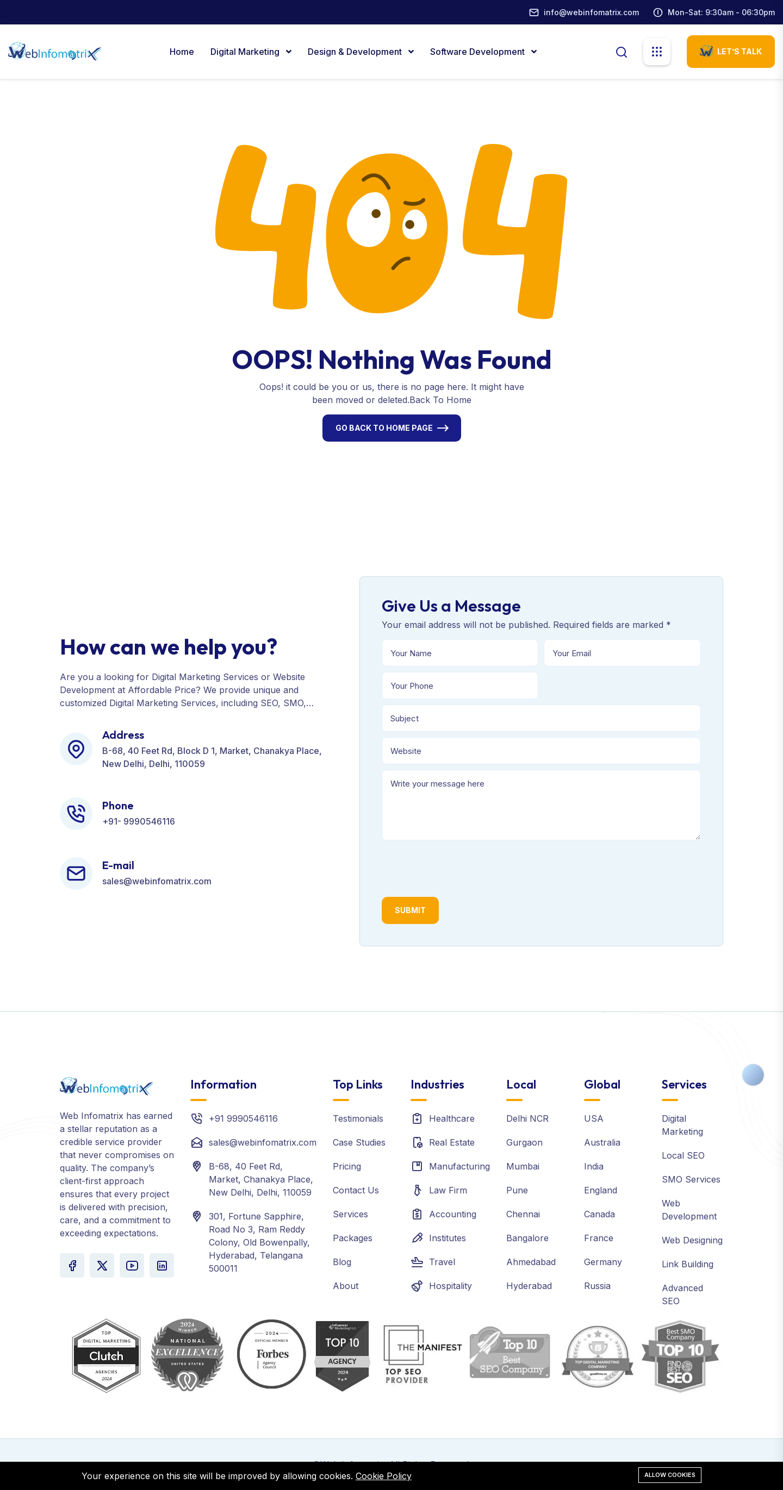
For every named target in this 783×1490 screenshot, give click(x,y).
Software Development (478, 51)
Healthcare (452, 1118)
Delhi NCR (527, 1118)
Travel (442, 1261)
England (600, 1190)
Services (350, 1214)
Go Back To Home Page (384, 427)
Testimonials (358, 1118)
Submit (410, 910)
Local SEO (683, 1155)
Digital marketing (246, 51)
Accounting (452, 1214)
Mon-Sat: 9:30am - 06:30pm (721, 12)
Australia (602, 1142)
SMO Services (691, 1179)
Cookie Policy (384, 1475)
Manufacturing (459, 1166)
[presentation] (464, 867)
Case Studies (359, 1142)
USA (594, 1118)
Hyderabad (529, 1285)
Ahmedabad (531, 1261)
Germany (603, 1261)
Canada (599, 1214)
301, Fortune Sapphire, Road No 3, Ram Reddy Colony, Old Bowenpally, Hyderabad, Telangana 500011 (259, 1242)
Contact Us (356, 1190)
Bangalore (527, 1238)
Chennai (523, 1214)
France (598, 1238)
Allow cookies (669, 1475)
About (345, 1285)
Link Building (687, 1264)
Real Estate (452, 1142)
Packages (352, 1238)
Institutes (447, 1238)
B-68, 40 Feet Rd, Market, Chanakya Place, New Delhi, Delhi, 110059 (261, 1179)
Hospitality (450, 1285)
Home (182, 51)
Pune (517, 1190)
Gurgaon (524, 1142)
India (594, 1166)
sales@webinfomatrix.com (262, 1142)
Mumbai (522, 1166)
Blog (342, 1261)
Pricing (347, 1166)
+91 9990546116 (243, 1118)
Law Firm (448, 1190)
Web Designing (692, 1240)
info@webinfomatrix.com (591, 12)
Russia (597, 1285)
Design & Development (356, 51)
